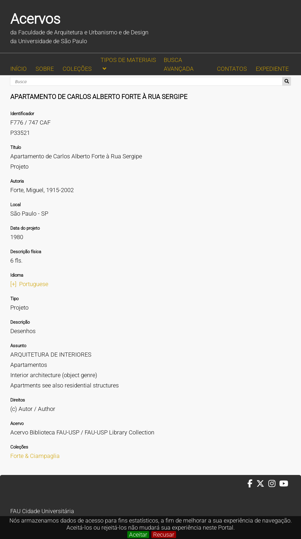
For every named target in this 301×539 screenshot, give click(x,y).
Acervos (35, 19)
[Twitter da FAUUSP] (262, 483)
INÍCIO (18, 68)
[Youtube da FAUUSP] (284, 483)
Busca (286, 81)
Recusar (163, 534)
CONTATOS (232, 68)
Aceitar (138, 534)
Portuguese (33, 284)
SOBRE (45, 68)
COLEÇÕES (77, 68)
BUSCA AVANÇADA (179, 64)
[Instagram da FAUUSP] (273, 483)
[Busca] (146, 81)
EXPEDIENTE (272, 68)
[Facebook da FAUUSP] (252, 483)
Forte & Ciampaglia (35, 455)
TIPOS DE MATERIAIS (128, 59)
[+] (13, 284)
